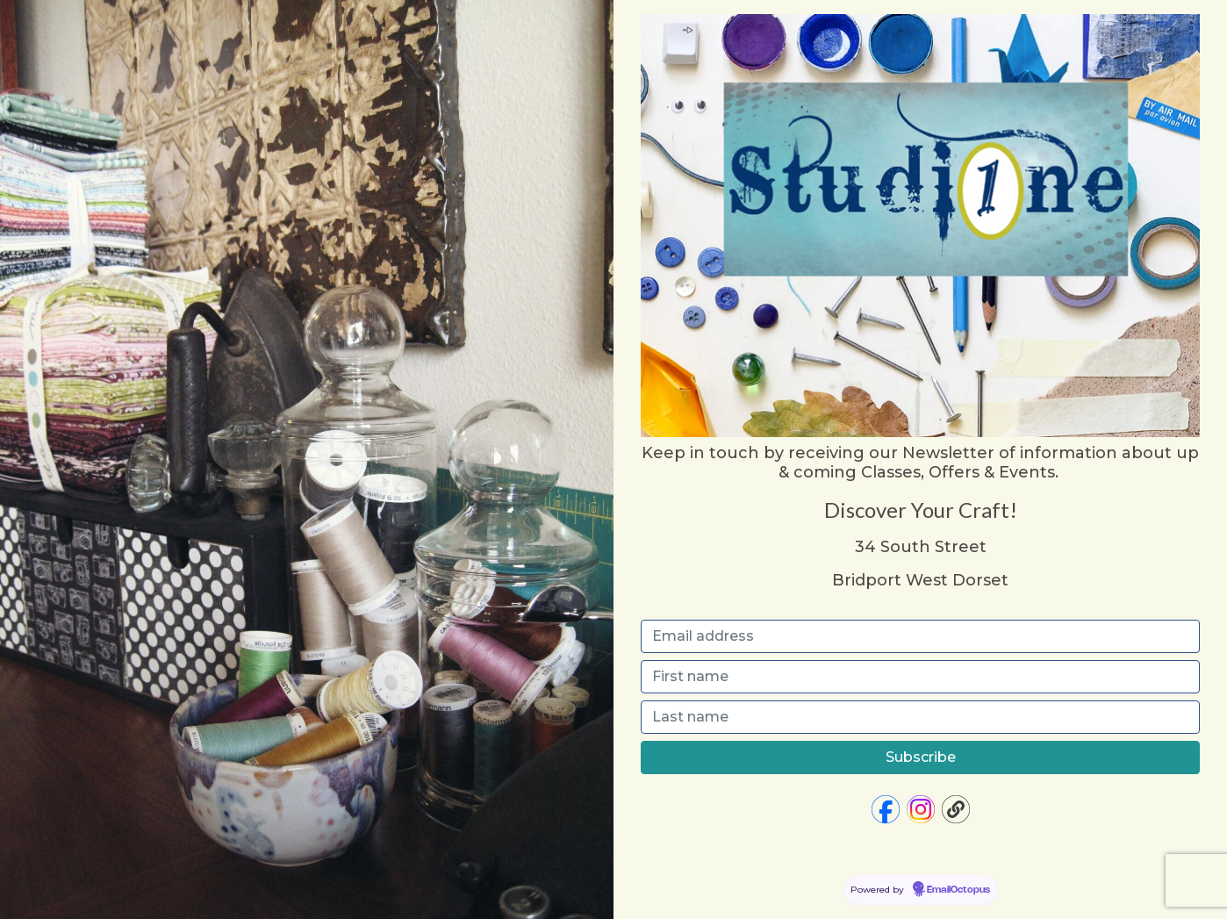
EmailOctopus (958, 890)
